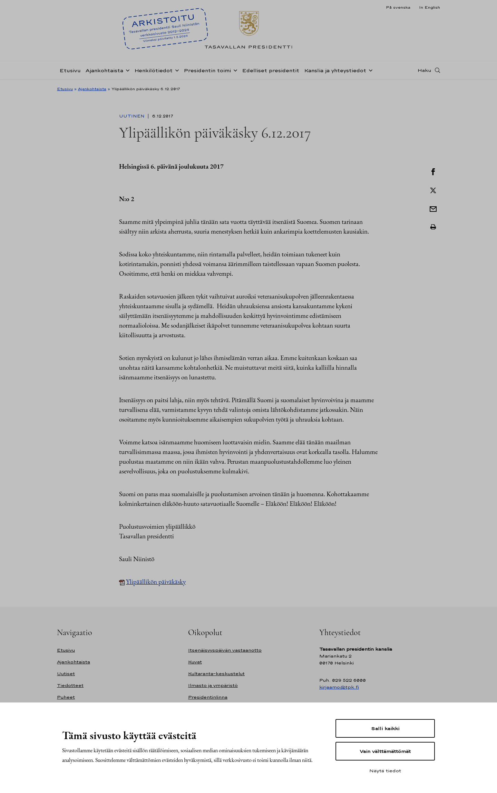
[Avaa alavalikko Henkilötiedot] (176, 70)
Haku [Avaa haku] (424, 70)
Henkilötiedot (153, 70)
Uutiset (66, 674)
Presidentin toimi (207, 70)
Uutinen (132, 116)
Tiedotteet (70, 685)
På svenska (398, 7)
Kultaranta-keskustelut (216, 674)
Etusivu (70, 70)
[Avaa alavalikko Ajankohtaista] (126, 70)
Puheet (66, 697)
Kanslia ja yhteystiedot (335, 70)
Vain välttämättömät (385, 751)
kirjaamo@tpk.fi (339, 687)
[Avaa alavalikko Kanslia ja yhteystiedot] (369, 70)
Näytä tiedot (385, 770)
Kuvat (195, 662)
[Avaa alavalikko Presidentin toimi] (234, 70)
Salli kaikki (385, 728)
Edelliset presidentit (270, 70)
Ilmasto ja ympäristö (213, 685)
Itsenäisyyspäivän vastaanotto (225, 650)
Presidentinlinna (207, 697)
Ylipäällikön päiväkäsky (156, 581)
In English (429, 7)
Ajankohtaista (104, 70)
